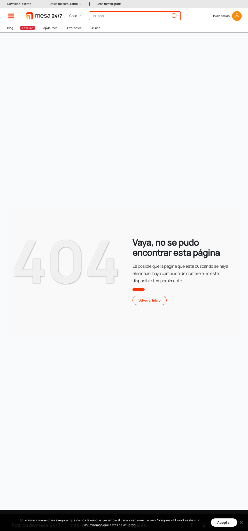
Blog (10, 28)
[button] (21, 4)
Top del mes (49, 28)
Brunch (95, 28)
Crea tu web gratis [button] (109, 4)
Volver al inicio (150, 300)
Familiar (27, 28)
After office (74, 28)
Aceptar (224, 522)
